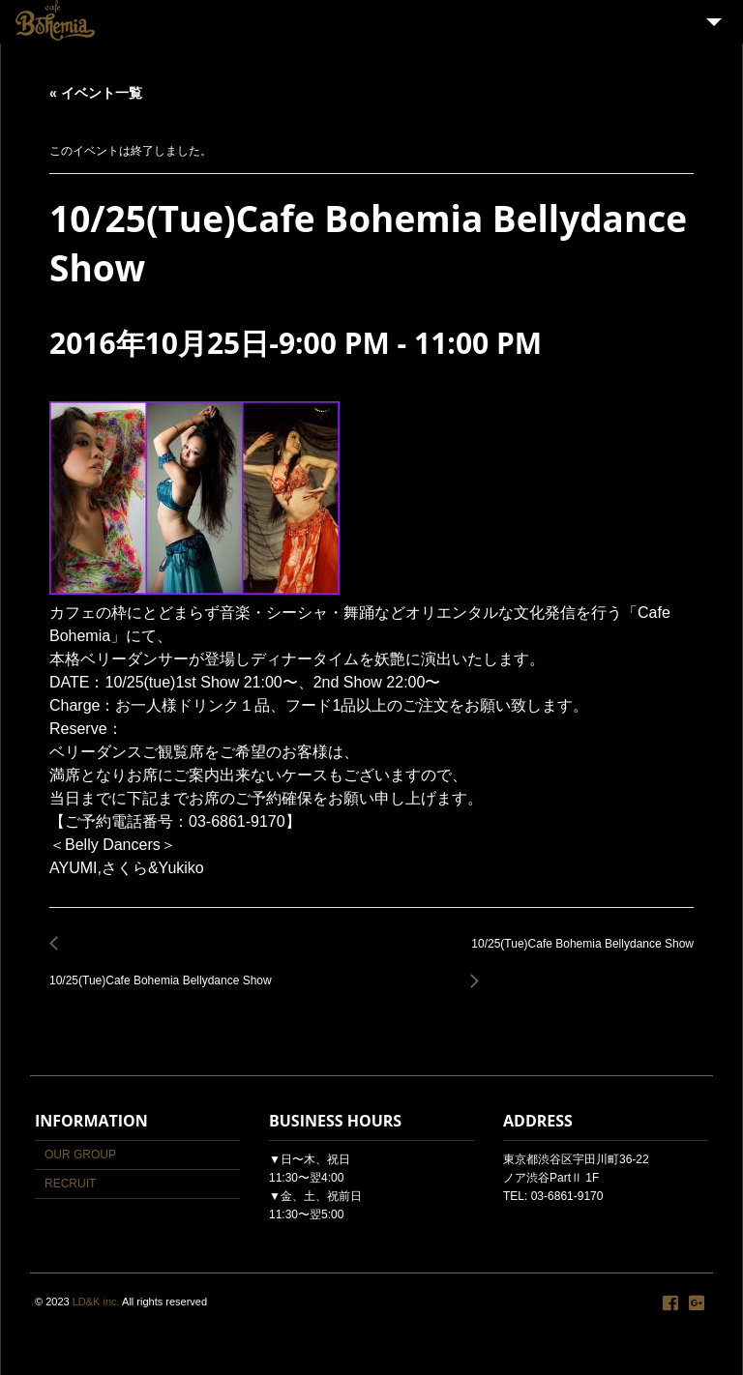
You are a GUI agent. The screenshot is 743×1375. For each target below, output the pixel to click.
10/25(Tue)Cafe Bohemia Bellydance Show (165, 970)
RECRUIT (70, 1183)
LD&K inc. (96, 1301)
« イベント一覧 (95, 93)
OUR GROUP (80, 1154)
